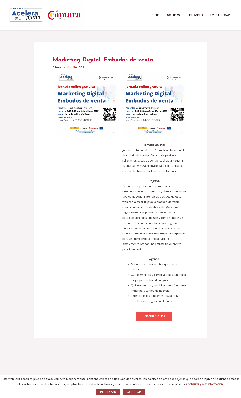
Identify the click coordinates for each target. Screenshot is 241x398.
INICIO (161, 15)
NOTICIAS (178, 15)
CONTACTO (198, 15)
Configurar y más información (204, 384)
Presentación (63, 67)
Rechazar (108, 392)
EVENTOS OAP (221, 15)
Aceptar (134, 392)
